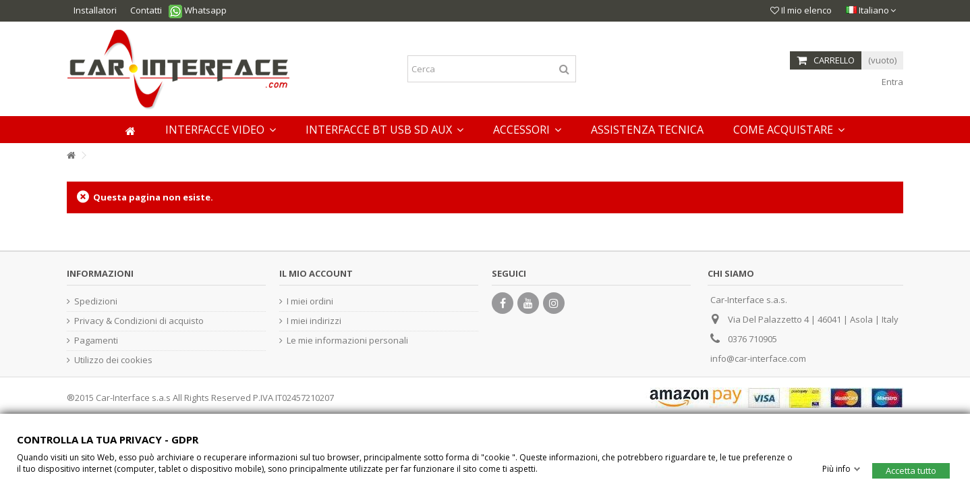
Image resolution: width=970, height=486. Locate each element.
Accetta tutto (911, 470)
